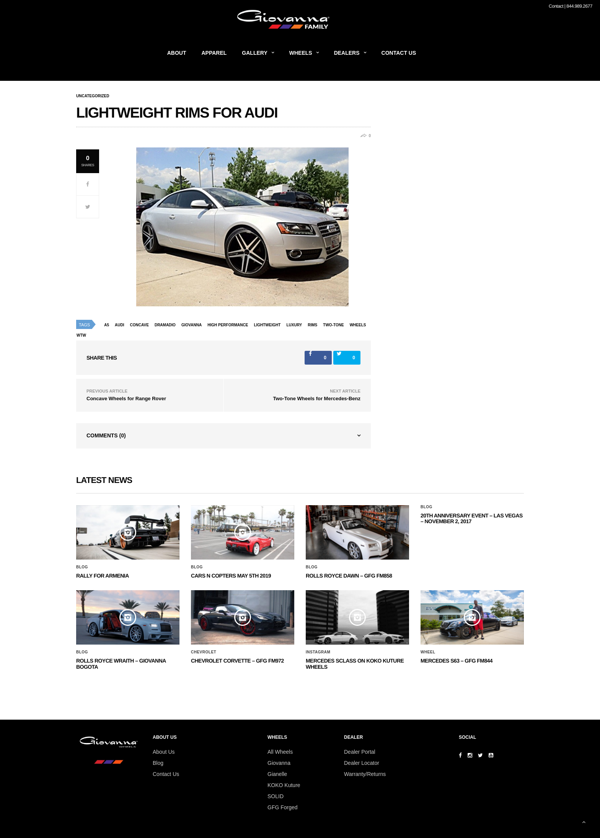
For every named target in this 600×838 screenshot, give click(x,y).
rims (312, 325)
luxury (294, 325)
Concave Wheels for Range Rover (126, 398)
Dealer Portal (359, 752)
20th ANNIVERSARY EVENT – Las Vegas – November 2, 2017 (472, 518)
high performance (227, 325)
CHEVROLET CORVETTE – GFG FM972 (237, 661)
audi (119, 325)
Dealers (347, 53)
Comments (106, 435)
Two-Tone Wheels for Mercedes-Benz (317, 398)
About (176, 53)
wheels (358, 325)
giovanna (191, 325)
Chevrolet (203, 652)
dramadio (165, 325)
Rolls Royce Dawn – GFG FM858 (349, 576)
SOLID (275, 796)
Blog (82, 567)
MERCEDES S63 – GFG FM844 (456, 661)
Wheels (300, 53)
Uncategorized (92, 96)
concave (139, 325)
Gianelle (277, 774)
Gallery (254, 53)
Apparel (214, 53)
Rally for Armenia (102, 576)
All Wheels (280, 752)
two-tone (333, 325)
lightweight (267, 325)
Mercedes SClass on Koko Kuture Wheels (355, 663)
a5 (106, 325)
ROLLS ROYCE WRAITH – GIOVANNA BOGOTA (121, 663)
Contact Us (399, 53)
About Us (164, 752)
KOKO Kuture (283, 785)
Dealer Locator (361, 763)
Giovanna (278, 763)
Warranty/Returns (365, 774)
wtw (81, 335)
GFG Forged (282, 807)
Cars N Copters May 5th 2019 (231, 576)
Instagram (318, 652)
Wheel (428, 652)
